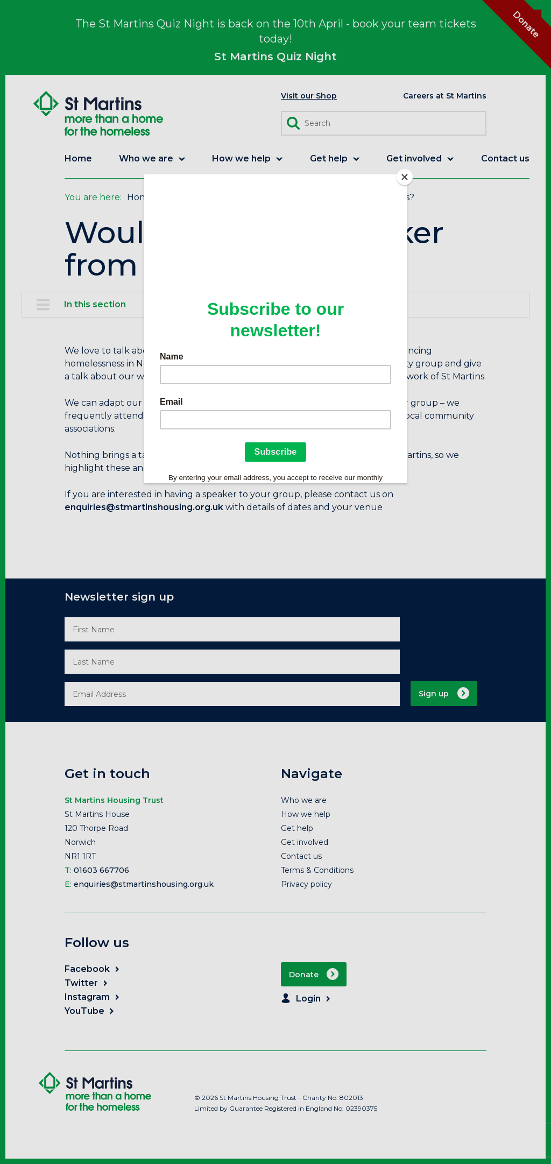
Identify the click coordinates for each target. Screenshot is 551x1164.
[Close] (405, 177)
